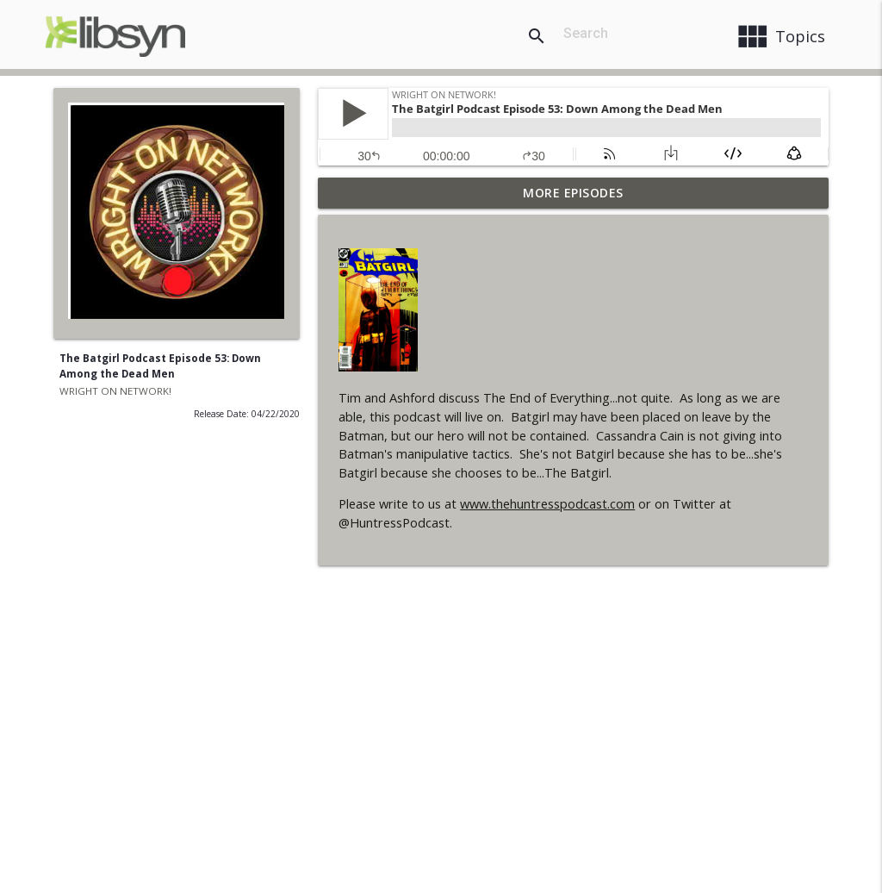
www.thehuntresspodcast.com (547, 504)
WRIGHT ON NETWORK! (115, 390)
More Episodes (573, 192)
